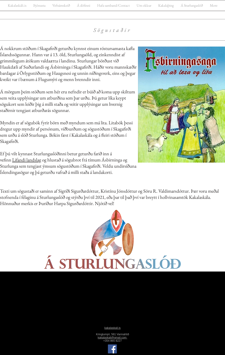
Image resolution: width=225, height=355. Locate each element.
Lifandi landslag (26, 160)
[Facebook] (112, 348)
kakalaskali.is (112, 328)
